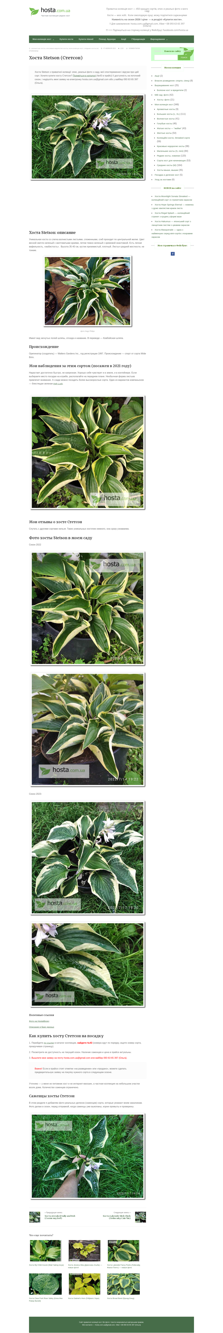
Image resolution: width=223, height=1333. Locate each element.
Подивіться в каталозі (84, 76)
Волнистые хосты (38, 49)
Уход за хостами (163, 183)
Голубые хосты (165, 127)
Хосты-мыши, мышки (168, 174)
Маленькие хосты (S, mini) (171, 155)
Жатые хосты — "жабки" (169, 132)
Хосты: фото (163, 103)
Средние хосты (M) (93, 49)
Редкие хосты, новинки (169, 159)
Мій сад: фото (162, 99)
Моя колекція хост (43, 39)
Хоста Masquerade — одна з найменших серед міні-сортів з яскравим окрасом (167, 237)
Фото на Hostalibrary (39, 1021)
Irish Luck (58, 384)
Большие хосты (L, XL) (169, 118)
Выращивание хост (165, 89)
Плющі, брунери (112, 39)
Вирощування (166, 39)
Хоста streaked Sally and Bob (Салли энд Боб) (60, 1217)
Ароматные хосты (166, 113)
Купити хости (68, 39)
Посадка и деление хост (167, 178)
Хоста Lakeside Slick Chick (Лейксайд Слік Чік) (117, 1217)
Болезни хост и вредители (170, 94)
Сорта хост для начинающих (172, 164)
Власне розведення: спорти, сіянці (173, 81)
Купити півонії (90, 39)
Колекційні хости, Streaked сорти (174, 142)
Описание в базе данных (42, 1027)
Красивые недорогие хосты (58, 49)
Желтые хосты (164, 137)
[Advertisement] (87, 206)
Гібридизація (145, 39)
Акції (129, 39)
